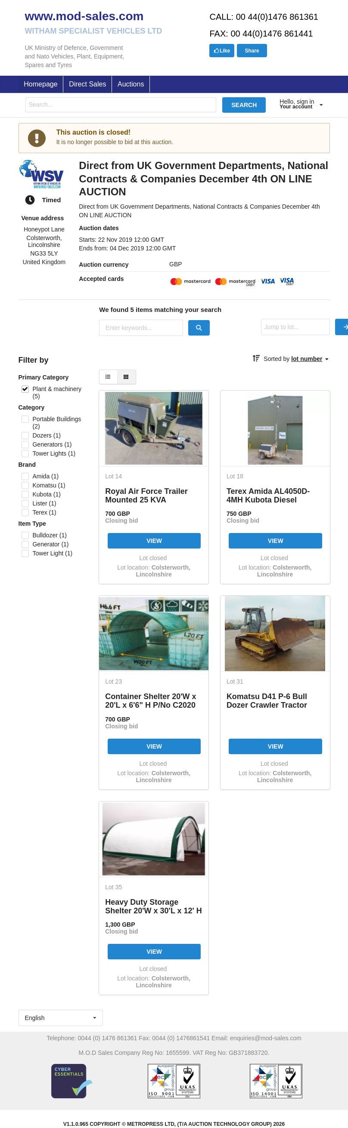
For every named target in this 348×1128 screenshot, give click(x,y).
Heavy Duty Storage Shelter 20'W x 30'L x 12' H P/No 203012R (153, 906)
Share (252, 51)
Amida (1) (45, 476)
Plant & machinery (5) (56, 392)
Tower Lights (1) (53, 453)
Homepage (40, 84)
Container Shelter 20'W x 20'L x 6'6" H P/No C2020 (150, 700)
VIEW (154, 540)
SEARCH (244, 105)
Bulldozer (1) (49, 535)
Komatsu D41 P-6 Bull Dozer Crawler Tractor (267, 700)
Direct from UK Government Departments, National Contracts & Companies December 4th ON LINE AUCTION (203, 179)
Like (222, 51)
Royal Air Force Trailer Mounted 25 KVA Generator (146, 495)
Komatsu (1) (48, 485)
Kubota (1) (46, 494)
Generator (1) (50, 544)
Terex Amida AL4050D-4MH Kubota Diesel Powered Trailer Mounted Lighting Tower (273, 495)
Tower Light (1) (52, 553)
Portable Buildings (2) (56, 423)
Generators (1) (51, 444)
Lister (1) (44, 503)
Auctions (131, 84)
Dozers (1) (46, 435)
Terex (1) (44, 512)
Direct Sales (87, 84)
